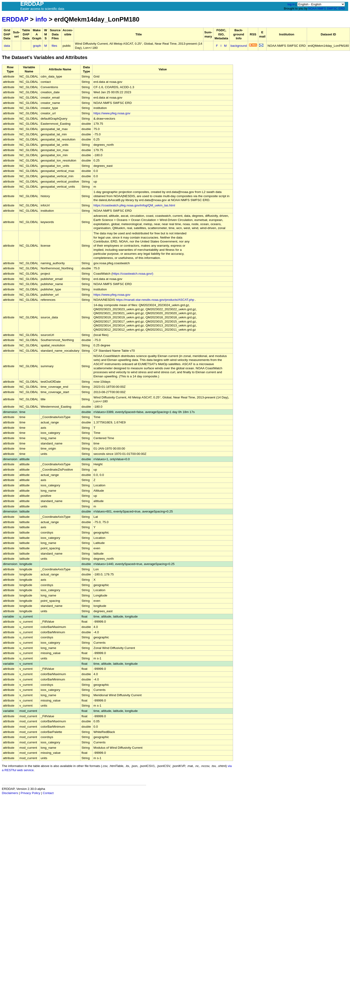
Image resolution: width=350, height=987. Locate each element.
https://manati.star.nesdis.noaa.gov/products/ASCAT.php (155, 299)
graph (37, 45)
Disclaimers (10, 793)
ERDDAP (15, 19)
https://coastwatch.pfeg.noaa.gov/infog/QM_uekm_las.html (134, 205)
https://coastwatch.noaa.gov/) (132, 273)
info (41, 19)
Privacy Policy (30, 793)
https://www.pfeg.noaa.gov (111, 113)
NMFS (321, 8)
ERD (341, 8)
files (54, 45)
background (238, 45)
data (7, 45)
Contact (48, 793)
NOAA (312, 8)
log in (291, 4)
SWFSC (332, 8)
